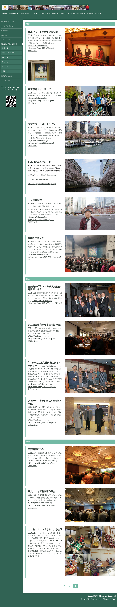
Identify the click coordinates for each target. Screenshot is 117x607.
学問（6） (5, 57)
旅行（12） (6, 48)
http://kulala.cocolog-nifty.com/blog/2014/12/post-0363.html (42, 338)
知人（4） (5, 67)
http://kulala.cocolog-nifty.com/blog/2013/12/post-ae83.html (42, 422)
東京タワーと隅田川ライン (41, 124)
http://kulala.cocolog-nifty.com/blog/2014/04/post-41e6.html (41, 143)
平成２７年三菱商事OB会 (41, 492)
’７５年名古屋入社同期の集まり (44, 363)
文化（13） (6, 62)
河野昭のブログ (6, 76)
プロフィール (6, 81)
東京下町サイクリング (39, 89)
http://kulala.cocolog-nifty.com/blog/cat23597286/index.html (44, 257)
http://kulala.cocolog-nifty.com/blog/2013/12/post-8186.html (41, 220)
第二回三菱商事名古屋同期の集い (45, 325)
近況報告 (4, 31)
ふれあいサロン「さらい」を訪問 (45, 530)
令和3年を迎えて (7, 26)
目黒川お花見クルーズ (39, 162)
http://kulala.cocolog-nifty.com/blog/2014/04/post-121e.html (41, 100)
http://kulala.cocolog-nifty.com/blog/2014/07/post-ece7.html (41, 48)
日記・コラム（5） (8, 53)
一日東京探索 (35, 200)
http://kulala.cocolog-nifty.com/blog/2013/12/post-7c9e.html (42, 387)
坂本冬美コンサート (38, 238)
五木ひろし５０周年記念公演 (43, 32)
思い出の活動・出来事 (9, 44)
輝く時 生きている (7, 22)
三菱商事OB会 (36, 449)
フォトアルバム (6, 40)
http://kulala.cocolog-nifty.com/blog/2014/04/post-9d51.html (42, 179)
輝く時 (95, 596)
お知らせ (4, 35)
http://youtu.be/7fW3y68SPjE (46, 184)
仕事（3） (5, 71)
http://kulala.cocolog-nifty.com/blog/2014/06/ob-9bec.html (43, 463)
